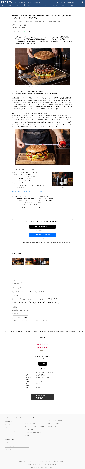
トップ (4, 331)
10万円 (48, 299)
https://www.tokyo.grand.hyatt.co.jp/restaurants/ (47, 372)
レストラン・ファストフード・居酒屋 (24, 291)
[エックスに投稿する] (18, 31)
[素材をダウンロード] (29, 31)
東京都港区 (15, 310)
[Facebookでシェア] (21, 31)
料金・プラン (8, 425)
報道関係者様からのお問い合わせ (59, 461)
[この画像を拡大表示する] (18, 262)
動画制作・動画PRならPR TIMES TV (33, 423)
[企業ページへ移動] (42, 347)
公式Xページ (8, 449)
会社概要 (20, 461)
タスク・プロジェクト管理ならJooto (56, 420)
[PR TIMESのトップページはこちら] (20, 2)
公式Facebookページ (10, 443)
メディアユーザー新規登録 (42, 235)
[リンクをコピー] (32, 31)
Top (2, 5)
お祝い (42, 299)
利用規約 (48, 461)
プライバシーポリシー (29, 461)
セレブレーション (32, 299)
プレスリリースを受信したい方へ (13, 428)
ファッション (44, 5)
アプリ (22, 5)
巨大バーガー (40, 302)
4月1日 (55, 299)
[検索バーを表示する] (82, 2)
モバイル (16, 5)
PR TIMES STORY (28, 420)
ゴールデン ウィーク (52, 302)
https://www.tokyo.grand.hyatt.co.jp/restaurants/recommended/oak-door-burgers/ (31, 191)
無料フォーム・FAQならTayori (55, 423)
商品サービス (17, 283)
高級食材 (22, 299)
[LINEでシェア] (24, 31)
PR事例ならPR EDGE (52, 426)
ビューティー (35, 5)
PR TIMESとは (8, 422)
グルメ (67, 5)
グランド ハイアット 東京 (20, 302)
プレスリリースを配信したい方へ (13, 431)
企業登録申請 (70, 2)
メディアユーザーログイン (42, 226)
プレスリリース (12, 331)
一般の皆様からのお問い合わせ (49, 464)
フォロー (42, 363)
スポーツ (73, 5)
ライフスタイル (53, 5)
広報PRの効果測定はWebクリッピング (33, 432)
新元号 (32, 302)
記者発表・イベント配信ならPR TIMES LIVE (34, 426)
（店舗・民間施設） (24, 310)
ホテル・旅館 (40, 291)
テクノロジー (8, 5)
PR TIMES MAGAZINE (29, 429)
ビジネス (61, 5)
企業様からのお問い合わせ (34, 464)
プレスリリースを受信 (59, 2)
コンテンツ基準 (40, 461)
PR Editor (27, 435)
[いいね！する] (13, 31)
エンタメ (27, 5)
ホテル (15, 299)
